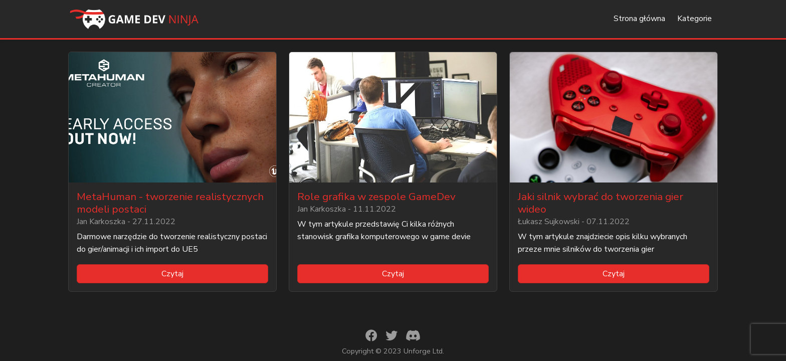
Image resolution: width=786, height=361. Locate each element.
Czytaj (172, 273)
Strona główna (639, 18)
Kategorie (694, 18)
